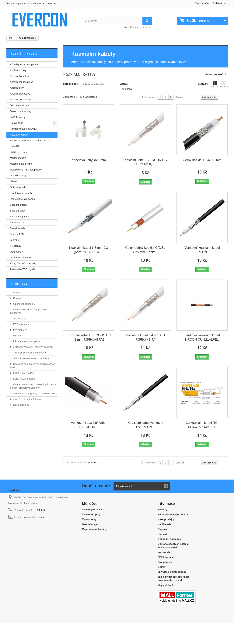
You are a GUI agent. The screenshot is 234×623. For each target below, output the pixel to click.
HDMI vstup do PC (23, 373)
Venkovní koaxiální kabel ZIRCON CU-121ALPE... (202, 337)
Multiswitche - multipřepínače (26, 169)
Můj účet (89, 503)
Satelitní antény (18, 204)
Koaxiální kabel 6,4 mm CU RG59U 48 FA (145, 337)
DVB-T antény (17, 117)
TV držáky (15, 245)
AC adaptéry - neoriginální (24, 64)
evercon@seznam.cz (34, 517)
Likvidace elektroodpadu (26, 341)
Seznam (224, 84)
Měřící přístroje (18, 158)
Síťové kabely (17, 228)
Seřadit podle (71, 83)
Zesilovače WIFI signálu (23, 269)
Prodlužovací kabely (21, 193)
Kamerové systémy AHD (23, 128)
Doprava (18, 292)
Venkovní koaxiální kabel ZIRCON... (202, 250)
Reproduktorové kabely (22, 199)
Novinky (162, 509)
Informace (18, 283)
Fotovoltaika (16, 123)
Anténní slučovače (20, 93)
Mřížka (214, 84)
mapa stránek (142, 27)
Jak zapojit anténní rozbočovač (30, 352)
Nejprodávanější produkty (173, 514)
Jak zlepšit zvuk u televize (27, 399)
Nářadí (13, 181)
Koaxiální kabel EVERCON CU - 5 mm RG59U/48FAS (89, 337)
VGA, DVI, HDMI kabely (23, 263)
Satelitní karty (17, 210)
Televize (14, 240)
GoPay (17, 335)
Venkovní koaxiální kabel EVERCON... (88, 425)
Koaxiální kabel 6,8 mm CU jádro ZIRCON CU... (88, 250)
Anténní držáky (18, 70)
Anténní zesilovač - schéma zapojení (33, 347)
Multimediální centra (21, 163)
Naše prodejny (21, 404)
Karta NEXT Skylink (24, 378)
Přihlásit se (219, 3)
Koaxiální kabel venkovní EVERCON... (145, 425)
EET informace (21, 324)
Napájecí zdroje (18, 175)
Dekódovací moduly (21, 111)
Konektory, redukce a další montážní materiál (30, 143)
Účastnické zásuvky (21, 257)
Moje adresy (89, 519)
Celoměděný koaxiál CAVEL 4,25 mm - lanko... (145, 250)
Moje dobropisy (91, 514)
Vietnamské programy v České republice (35, 393)
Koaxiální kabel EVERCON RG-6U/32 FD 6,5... (145, 162)
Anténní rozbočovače (21, 82)
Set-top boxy (17, 222)
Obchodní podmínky (24, 303)
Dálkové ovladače (20, 105)
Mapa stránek (165, 585)
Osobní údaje (89, 524)
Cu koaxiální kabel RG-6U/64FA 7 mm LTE (202, 425)
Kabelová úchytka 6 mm (89, 160)
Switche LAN (17, 234)
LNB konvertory (18, 152)
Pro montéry (20, 330)
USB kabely (16, 251)
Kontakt (17, 298)
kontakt (128, 27)
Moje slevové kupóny (94, 529)
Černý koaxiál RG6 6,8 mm (202, 160)
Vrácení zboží (20, 318)
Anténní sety (17, 87)
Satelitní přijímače (20, 216)
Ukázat (123, 83)
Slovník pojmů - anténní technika (31, 358)
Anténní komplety (19, 76)
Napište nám (202, 3)
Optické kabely (18, 187)
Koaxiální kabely (19, 134)
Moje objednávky (92, 509)
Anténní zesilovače (20, 99)
